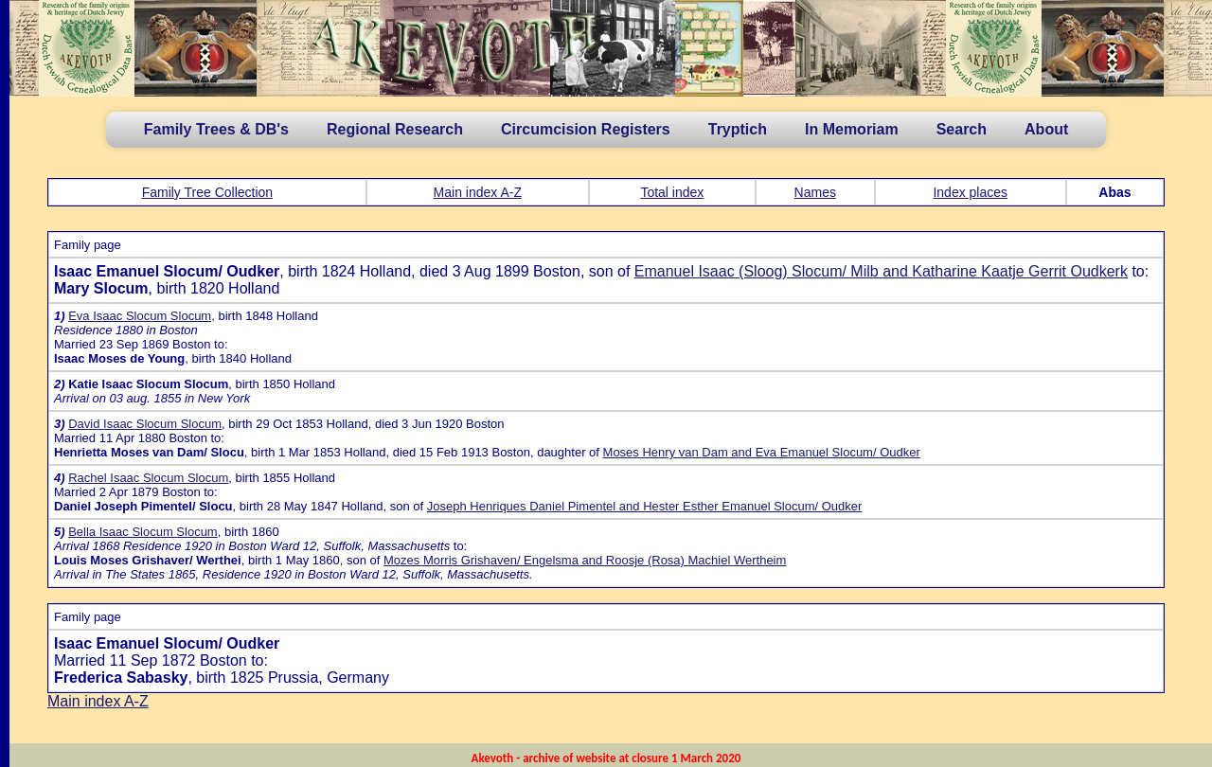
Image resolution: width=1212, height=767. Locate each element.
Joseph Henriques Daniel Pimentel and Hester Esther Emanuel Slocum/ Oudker (645, 506)
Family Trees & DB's (216, 129)
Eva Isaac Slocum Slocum (139, 316)
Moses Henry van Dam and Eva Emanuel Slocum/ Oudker (761, 452)
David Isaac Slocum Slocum (145, 424)
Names (815, 192)
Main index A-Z (478, 192)
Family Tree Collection (208, 192)
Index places (970, 192)
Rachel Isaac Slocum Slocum (148, 478)
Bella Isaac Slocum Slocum (143, 532)
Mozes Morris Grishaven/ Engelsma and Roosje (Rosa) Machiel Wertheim (584, 560)
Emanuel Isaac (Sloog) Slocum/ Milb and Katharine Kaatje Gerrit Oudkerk (881, 271)
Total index (672, 192)
